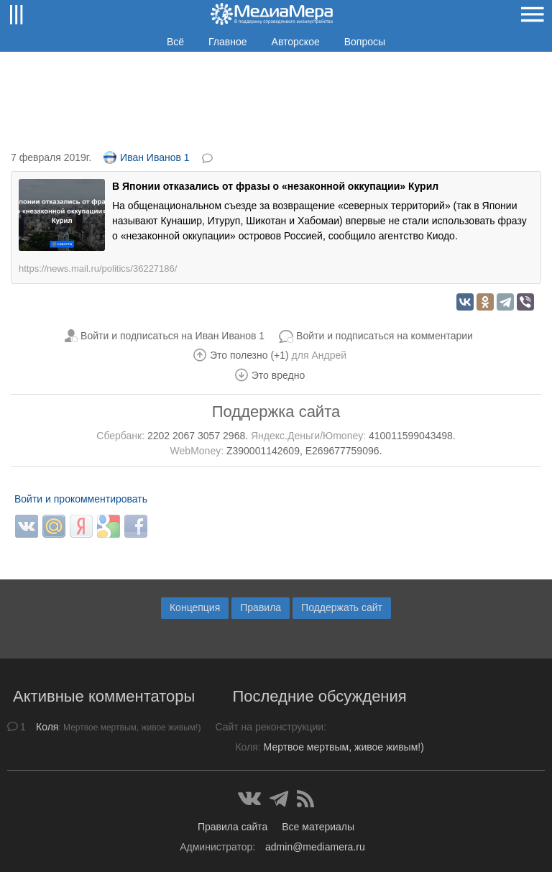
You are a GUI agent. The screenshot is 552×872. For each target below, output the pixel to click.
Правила (260, 607)
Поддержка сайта (276, 412)
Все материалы (318, 826)
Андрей (328, 355)
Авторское (296, 41)
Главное (227, 41)
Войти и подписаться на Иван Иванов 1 (172, 335)
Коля (47, 727)
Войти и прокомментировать (80, 499)
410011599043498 (411, 435)
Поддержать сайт (341, 607)
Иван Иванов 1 (147, 157)
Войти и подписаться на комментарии (384, 335)
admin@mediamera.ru (315, 847)
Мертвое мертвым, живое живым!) (344, 747)
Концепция (195, 607)
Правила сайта (232, 826)
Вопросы (364, 41)
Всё (175, 41)
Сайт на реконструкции (269, 727)
